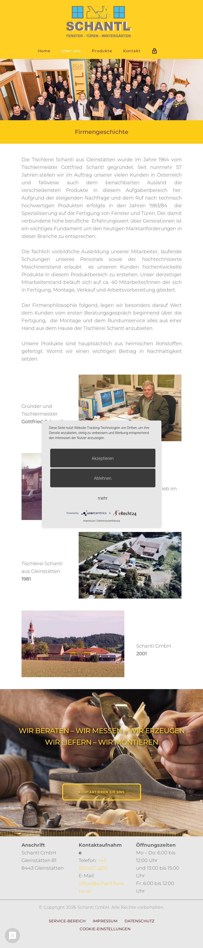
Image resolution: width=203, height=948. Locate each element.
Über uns (71, 51)
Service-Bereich (67, 921)
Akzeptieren (103, 458)
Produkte (102, 51)
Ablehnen (103, 478)
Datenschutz (139, 921)
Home (44, 51)
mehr (103, 498)
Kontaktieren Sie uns (101, 792)
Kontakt (132, 51)
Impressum (105, 921)
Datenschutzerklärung (108, 521)
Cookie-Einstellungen (105, 929)
